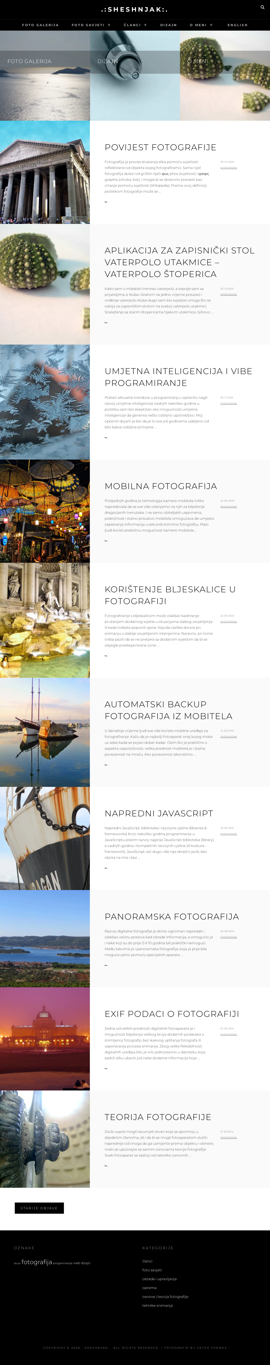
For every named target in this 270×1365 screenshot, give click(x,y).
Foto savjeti (88, 25)
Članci (132, 25)
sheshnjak (228, 167)
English (237, 25)
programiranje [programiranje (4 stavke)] (63, 1263)
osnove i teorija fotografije (165, 1297)
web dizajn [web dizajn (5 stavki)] (81, 1263)
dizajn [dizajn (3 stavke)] (17, 1263)
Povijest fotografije (161, 147)
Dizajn (168, 25)
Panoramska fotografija (172, 916)
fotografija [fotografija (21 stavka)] (37, 1262)
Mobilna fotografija (161, 486)
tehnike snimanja (157, 1305)
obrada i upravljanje (159, 1279)
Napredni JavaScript (159, 813)
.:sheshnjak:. (135, 9)
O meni (198, 25)
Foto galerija (40, 25)
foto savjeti (152, 1270)
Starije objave (39, 1208)
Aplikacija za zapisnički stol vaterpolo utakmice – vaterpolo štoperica (180, 262)
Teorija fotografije (158, 1117)
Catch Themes (212, 1347)
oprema (149, 1288)
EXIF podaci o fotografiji (172, 1014)
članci (147, 1261)
